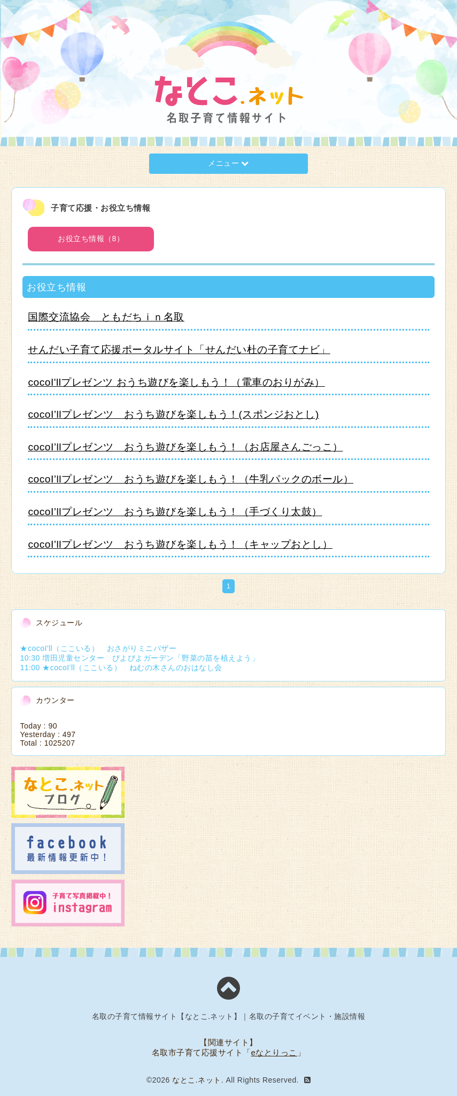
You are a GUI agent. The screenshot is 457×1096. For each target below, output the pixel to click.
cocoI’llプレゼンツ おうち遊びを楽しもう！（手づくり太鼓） (175, 511)
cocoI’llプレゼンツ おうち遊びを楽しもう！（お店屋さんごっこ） (185, 447)
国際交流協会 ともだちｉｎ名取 (106, 317)
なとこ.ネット (196, 1080)
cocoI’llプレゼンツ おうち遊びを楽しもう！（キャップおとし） (180, 544)
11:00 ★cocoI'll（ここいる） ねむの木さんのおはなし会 (121, 667)
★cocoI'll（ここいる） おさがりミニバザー (98, 648)
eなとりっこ (274, 1052)
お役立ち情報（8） (91, 238)
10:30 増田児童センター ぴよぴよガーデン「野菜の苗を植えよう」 (139, 658)
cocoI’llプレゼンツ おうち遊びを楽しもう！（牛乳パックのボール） (190, 479)
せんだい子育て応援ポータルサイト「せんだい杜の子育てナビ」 (179, 349)
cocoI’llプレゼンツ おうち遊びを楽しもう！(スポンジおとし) (173, 414)
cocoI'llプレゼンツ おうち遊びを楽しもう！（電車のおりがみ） (176, 382)
